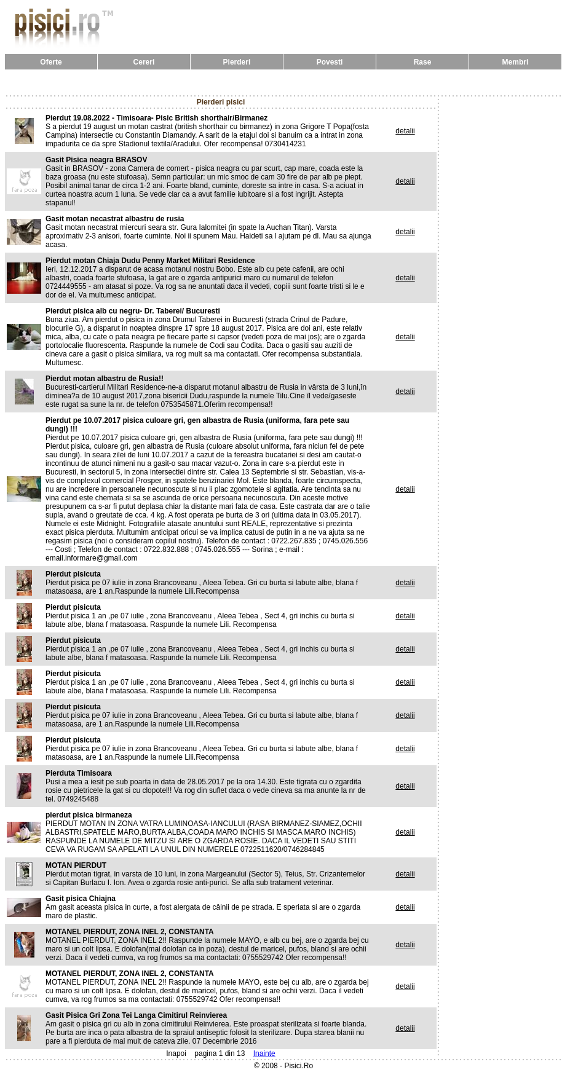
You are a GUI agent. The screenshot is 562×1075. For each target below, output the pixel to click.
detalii (404, 131)
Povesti (330, 62)
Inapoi (176, 1053)
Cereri (144, 62)
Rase (423, 62)
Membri (515, 62)
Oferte (50, 62)
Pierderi (237, 62)
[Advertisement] (283, 82)
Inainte (264, 1053)
